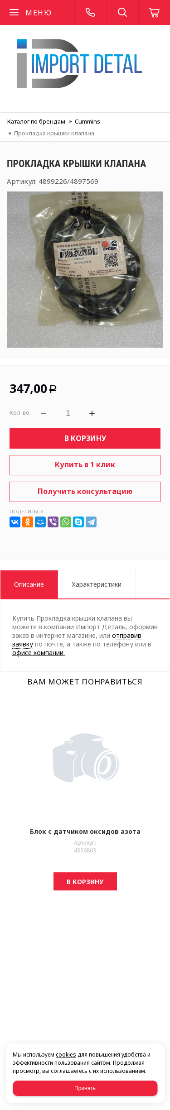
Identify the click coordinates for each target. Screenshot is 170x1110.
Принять (85, 1088)
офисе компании (38, 652)
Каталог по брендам (36, 121)
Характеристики (96, 584)
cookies (66, 1054)
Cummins (87, 121)
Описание (29, 584)
